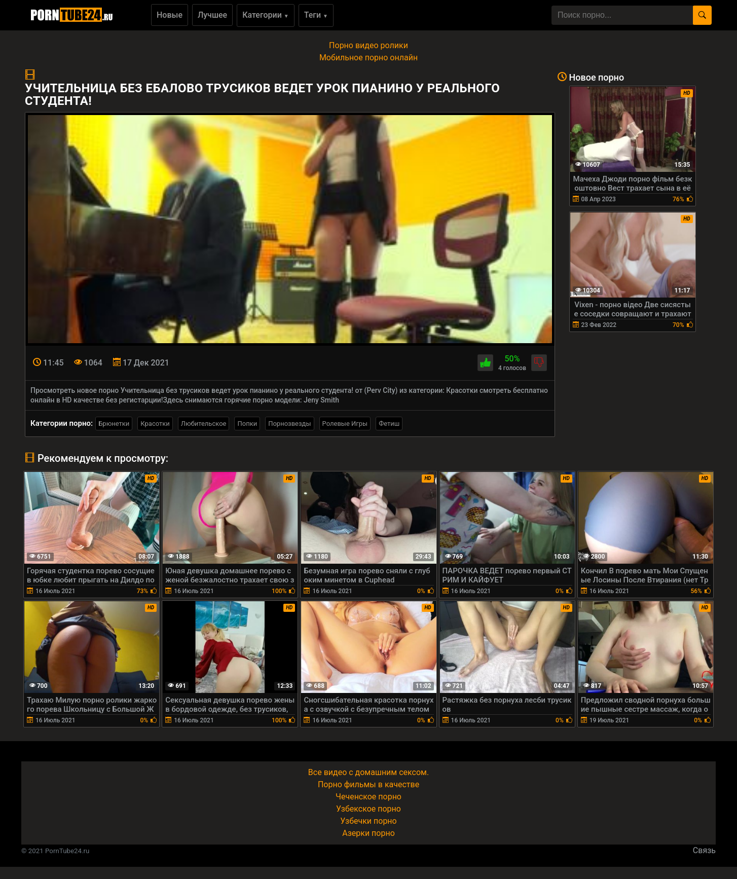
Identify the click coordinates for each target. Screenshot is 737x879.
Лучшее (212, 15)
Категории (265, 15)
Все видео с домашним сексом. (368, 772)
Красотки (154, 423)
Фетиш (389, 423)
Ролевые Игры (345, 423)
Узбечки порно (368, 821)
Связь (704, 850)
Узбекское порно (368, 809)
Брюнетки (113, 423)
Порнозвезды (289, 423)
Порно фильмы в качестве (368, 784)
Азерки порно (368, 833)
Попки (247, 423)
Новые (169, 15)
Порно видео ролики (368, 45)
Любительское (204, 423)
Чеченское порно (368, 796)
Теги (316, 15)
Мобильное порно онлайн (368, 57)
